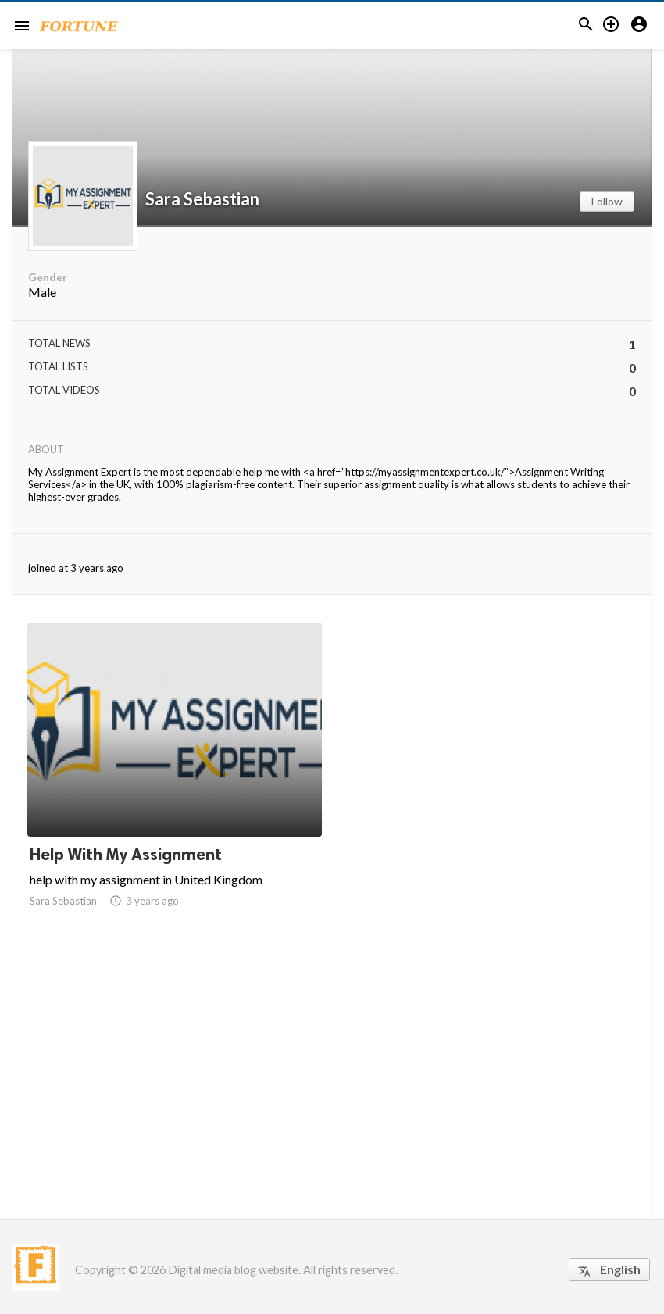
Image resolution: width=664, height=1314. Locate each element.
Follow (607, 201)
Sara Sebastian (202, 199)
